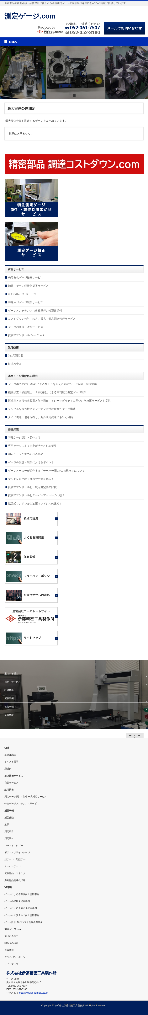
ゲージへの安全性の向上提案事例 (21, 915)
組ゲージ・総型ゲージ (16, 859)
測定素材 (9, 838)
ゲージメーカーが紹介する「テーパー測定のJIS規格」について (46, 470)
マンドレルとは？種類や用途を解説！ (31, 478)
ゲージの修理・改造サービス (25, 327)
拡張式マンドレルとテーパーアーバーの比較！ (36, 495)
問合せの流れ (11, 943)
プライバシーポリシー (16, 957)
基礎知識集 (10, 754)
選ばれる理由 (11, 673)
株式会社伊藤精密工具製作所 (70, 1005)
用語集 (7, 768)
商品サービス (11, 782)
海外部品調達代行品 (14, 880)
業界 (6, 824)
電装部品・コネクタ (14, 873)
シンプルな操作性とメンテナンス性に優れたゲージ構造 (42, 408)
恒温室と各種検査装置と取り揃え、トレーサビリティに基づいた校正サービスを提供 (59, 400)
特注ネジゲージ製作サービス (25, 302)
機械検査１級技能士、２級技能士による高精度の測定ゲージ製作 (47, 392)
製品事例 (9, 698)
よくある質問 (11, 761)
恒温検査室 (15, 363)
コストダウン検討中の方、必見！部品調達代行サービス (42, 318)
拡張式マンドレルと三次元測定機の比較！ (33, 487)
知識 (6, 747)
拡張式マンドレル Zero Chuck (26, 335)
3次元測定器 (15, 355)
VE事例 (8, 887)
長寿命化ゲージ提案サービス (25, 277)
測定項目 (9, 831)
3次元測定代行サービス (22, 294)
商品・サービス (12, 682)
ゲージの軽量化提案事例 (17, 901)
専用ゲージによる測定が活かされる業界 (32, 445)
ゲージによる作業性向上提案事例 (21, 894)
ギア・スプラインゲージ (17, 852)
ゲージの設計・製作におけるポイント (31, 462)
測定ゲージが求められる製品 (25, 454)
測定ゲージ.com (30, 16)
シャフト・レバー (13, 845)
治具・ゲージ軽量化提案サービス (28, 285)
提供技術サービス (13, 775)
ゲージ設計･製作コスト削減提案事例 (23, 922)
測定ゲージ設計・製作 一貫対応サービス (25, 796)
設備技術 (9, 690)
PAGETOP (135, 735)
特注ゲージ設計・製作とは (24, 437)
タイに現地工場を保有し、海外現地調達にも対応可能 (40, 417)
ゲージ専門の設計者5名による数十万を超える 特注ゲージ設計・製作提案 (52, 384)
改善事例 (9, 706)
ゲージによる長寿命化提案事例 (20, 908)
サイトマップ (11, 964)
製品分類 (9, 817)
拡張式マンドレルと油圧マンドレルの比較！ (35, 503)
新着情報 (9, 715)
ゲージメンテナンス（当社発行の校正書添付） (36, 310)
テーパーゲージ (12, 866)
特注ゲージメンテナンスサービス (21, 803)
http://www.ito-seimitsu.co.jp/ (33, 992)
